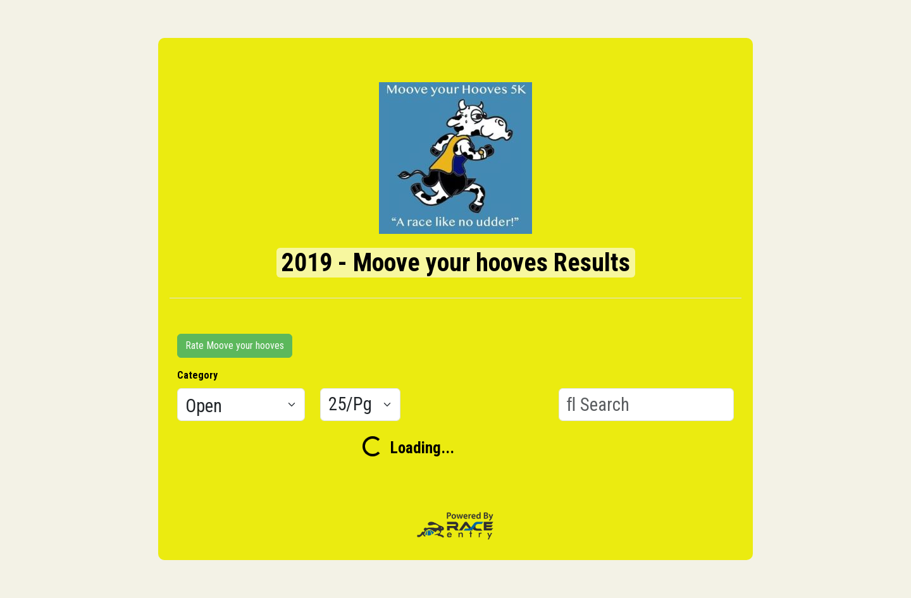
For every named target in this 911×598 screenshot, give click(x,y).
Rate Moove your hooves (234, 345)
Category (197, 375)
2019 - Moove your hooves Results (456, 263)
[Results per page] (360, 404)
